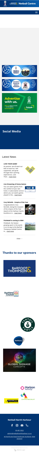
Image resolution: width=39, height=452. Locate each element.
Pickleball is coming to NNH (14, 220)
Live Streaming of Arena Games (15, 184)
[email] (22, 425)
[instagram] (17, 425)
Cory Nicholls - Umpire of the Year (16, 202)
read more (12, 177)
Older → (19, 239)
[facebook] (12, 425)
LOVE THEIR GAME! (10, 164)
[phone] (26, 425)
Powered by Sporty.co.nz (19, 448)
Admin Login (19, 450)
